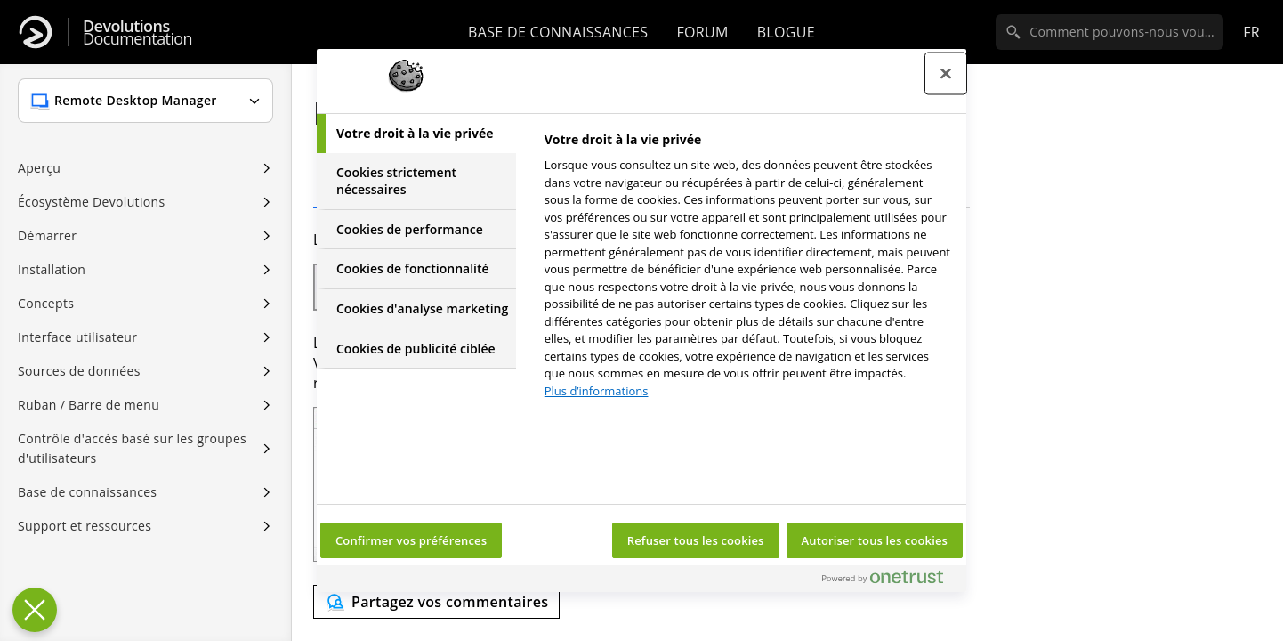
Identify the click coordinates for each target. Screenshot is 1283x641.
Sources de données (79, 370)
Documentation (137, 32)
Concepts (46, 303)
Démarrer (47, 235)
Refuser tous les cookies (695, 540)
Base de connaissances (558, 32)
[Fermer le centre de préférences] (945, 73)
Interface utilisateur (77, 337)
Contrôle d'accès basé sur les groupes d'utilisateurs (132, 448)
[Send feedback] (436, 602)
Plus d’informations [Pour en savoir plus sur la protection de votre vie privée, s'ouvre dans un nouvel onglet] (597, 391)
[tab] (416, 133)
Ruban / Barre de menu (88, 404)
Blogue (786, 32)
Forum (702, 32)
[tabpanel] (748, 270)
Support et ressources (84, 525)
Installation (51, 269)
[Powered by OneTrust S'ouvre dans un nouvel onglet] (889, 581)
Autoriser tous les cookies (875, 540)
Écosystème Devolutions (91, 201)
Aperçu (39, 167)
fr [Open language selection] (1251, 32)
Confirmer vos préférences (411, 540)
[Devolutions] (35, 32)
